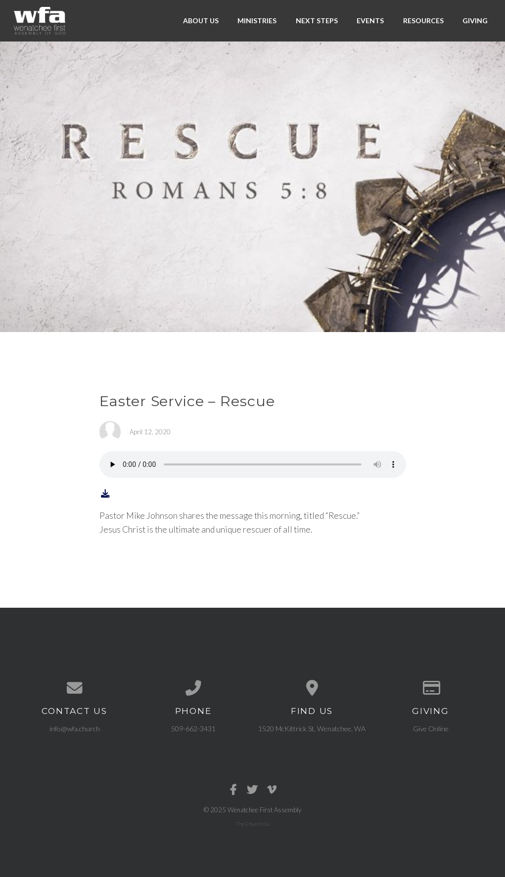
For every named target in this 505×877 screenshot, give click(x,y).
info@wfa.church (74, 728)
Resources (423, 20)
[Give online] (430, 688)
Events (370, 20)
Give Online (431, 728)
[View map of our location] (312, 688)
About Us (201, 20)
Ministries (256, 20)
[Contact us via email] (74, 688)
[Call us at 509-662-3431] (193, 688)
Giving (475, 20)
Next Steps (317, 20)
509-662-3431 (193, 728)
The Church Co (252, 824)
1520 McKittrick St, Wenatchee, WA (312, 728)
